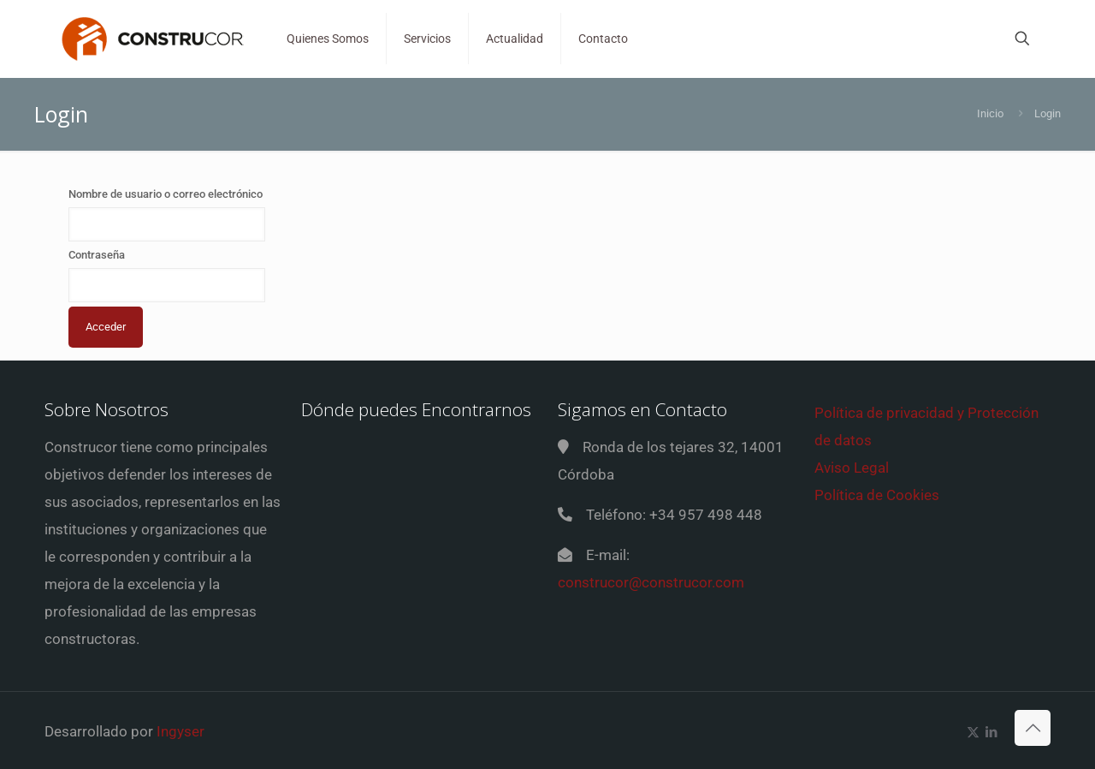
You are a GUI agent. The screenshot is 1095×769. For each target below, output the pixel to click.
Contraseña (96, 254)
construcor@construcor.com (651, 582)
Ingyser (180, 731)
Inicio (990, 113)
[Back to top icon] (1033, 728)
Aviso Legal (851, 467)
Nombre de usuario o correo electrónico (165, 194)
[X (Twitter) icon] (973, 732)
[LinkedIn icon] (991, 732)
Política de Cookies (876, 495)
